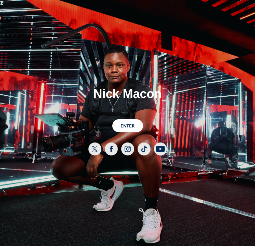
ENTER (128, 126)
